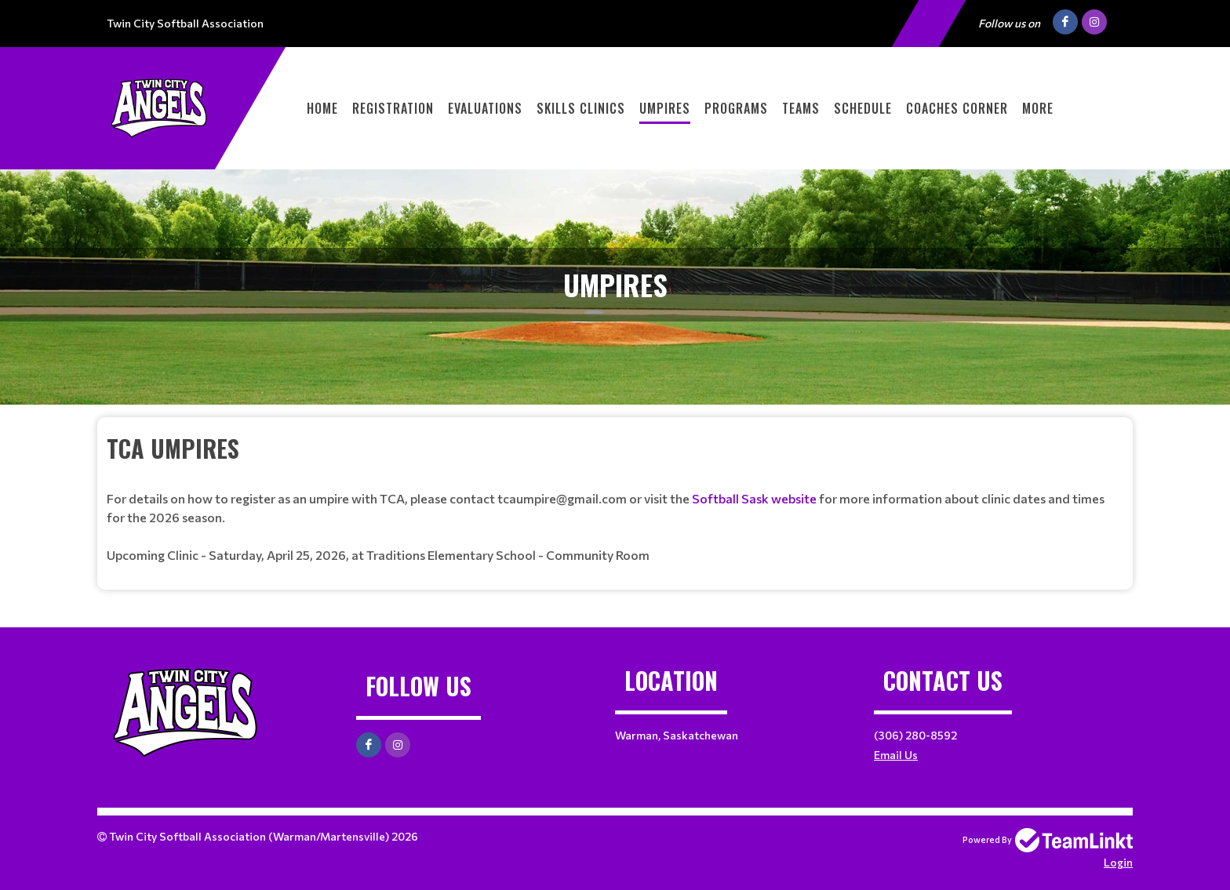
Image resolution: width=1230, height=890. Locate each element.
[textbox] (615, 497)
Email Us (896, 754)
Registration (393, 108)
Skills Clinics (581, 108)
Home (322, 108)
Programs (736, 108)
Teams (801, 108)
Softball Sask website (755, 498)
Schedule (863, 108)
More (1038, 108)
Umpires (664, 108)
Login (1118, 862)
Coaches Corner (957, 108)
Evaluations (485, 108)
